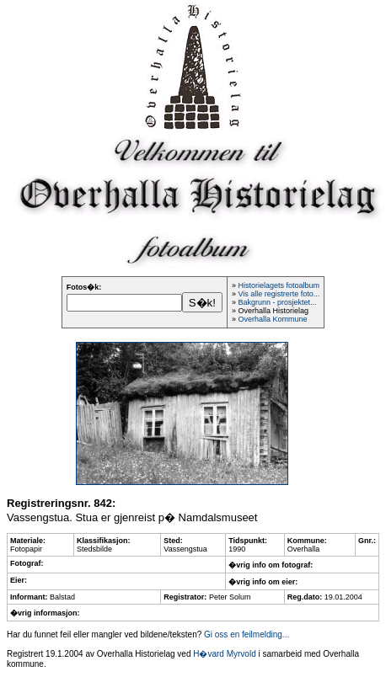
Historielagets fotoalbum (278, 285)
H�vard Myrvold (224, 653)
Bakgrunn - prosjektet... (277, 302)
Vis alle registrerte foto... (278, 294)
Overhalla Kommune (272, 319)
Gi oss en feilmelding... (246, 634)
